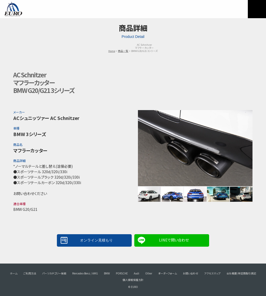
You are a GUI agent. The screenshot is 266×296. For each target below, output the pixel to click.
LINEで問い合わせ (174, 240)
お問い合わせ (190, 273)
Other (148, 273)
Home (111, 51)
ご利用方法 (29, 273)
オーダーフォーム (167, 273)
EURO (13, 9)
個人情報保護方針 (133, 280)
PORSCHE (122, 273)
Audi (136, 273)
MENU (257, 9)
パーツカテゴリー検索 (54, 273)
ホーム (13, 273)
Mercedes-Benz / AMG (85, 273)
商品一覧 (123, 51)
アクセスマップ (212, 273)
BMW (107, 273)
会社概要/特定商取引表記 (241, 273)
